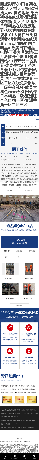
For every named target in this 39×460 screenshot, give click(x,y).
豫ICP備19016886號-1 (29, 420)
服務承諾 (23, 129)
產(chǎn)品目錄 (19, 242)
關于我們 (7, 129)
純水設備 (17, 427)
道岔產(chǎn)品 (28, 190)
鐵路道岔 (32, 251)
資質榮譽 (19, 129)
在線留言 (31, 129)
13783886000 (26, 317)
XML (17, 112)
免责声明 (19, 438)
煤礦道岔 (19, 251)
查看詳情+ (10, 190)
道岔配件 (7, 251)
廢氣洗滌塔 (11, 427)
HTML (13, 112)
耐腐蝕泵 (24, 427)
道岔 (6, 257)
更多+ (19, 257)
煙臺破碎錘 (30, 427)
